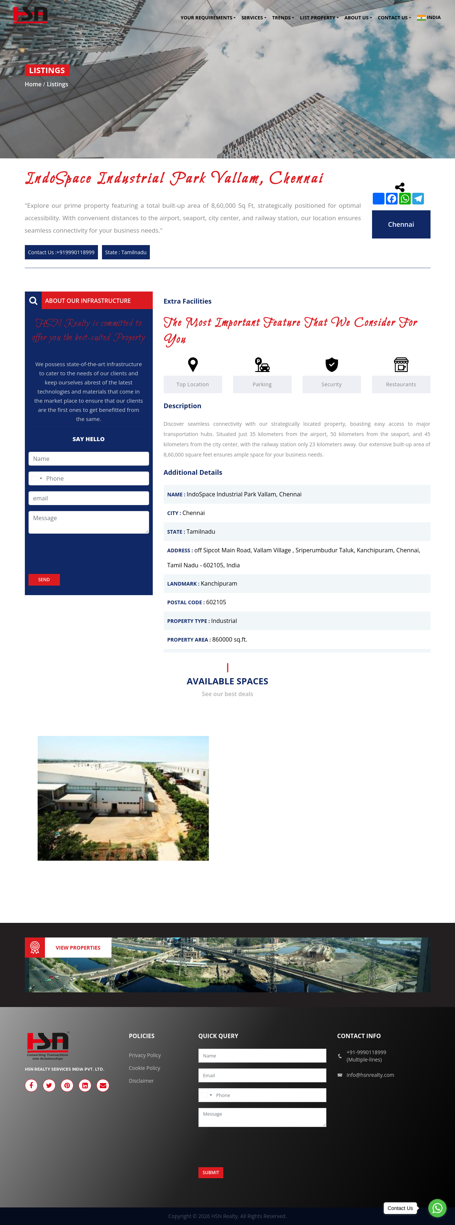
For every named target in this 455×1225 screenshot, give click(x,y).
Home (34, 84)
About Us (357, 18)
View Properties (78, 947)
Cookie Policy (144, 1067)
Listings (57, 84)
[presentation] (84, 554)
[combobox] (36, 478)
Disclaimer (141, 1080)
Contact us (393, 18)
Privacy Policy (145, 1055)
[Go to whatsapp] (437, 1208)
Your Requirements (206, 18)
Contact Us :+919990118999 (61, 252)
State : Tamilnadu (126, 252)
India (429, 18)
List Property (317, 18)
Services (252, 18)
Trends (281, 18)
